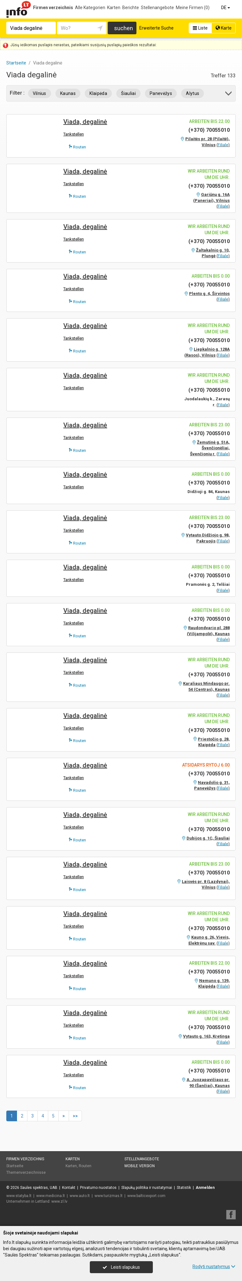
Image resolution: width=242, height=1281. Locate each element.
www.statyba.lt (19, 1196)
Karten (113, 7)
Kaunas (68, 93)
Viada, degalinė (85, 121)
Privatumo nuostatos (98, 1187)
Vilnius (39, 93)
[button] (228, 94)
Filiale (223, 144)
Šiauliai (128, 93)
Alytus (192, 93)
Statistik (184, 1187)
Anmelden (205, 1187)
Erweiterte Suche (156, 27)
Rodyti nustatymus (214, 1266)
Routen (77, 146)
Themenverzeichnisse (26, 1172)
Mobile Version (139, 1166)
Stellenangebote (157, 7)
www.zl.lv (59, 1201)
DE (226, 7)
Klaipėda (98, 93)
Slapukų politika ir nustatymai (146, 1187)
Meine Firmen (193, 7)
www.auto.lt (80, 1196)
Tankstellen (73, 134)
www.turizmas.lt (109, 1196)
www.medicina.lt (50, 1196)
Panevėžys (161, 93)
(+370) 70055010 (209, 130)
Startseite (14, 1166)
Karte (224, 27)
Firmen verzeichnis (53, 7)
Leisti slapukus (121, 1267)
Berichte (130, 7)
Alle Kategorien (90, 7)
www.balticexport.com (146, 1196)
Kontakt (68, 1187)
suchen (123, 28)
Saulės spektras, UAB (38, 1187)
